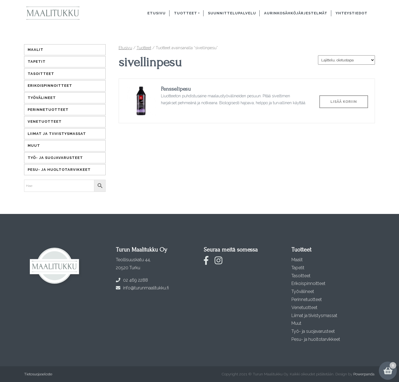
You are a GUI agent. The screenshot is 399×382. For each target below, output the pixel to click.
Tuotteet (185, 13)
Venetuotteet (45, 121)
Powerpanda (363, 374)
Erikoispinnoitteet (50, 85)
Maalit (35, 50)
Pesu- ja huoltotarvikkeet (59, 170)
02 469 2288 (132, 280)
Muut (34, 145)
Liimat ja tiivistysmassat (57, 134)
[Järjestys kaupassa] (346, 60)
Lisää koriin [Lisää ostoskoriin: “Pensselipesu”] (343, 102)
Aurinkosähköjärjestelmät (295, 13)
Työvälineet (42, 98)
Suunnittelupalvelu (232, 13)
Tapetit (37, 61)
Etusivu (156, 13)
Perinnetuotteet (48, 110)
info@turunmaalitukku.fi (142, 288)
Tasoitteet (41, 74)
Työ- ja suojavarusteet (55, 158)
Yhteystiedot (351, 13)
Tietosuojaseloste (38, 374)
